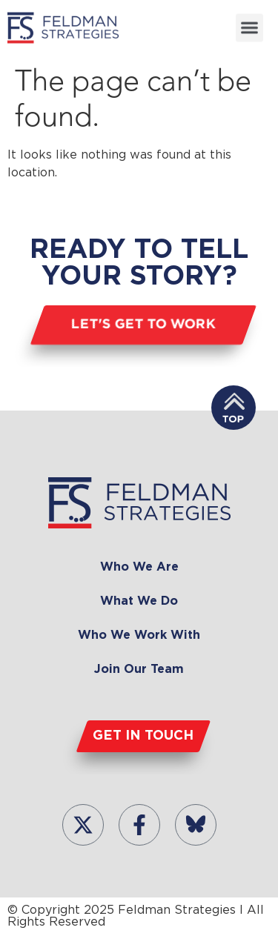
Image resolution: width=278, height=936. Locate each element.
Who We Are (139, 567)
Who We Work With (139, 635)
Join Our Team (139, 669)
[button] (250, 27)
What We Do (139, 601)
